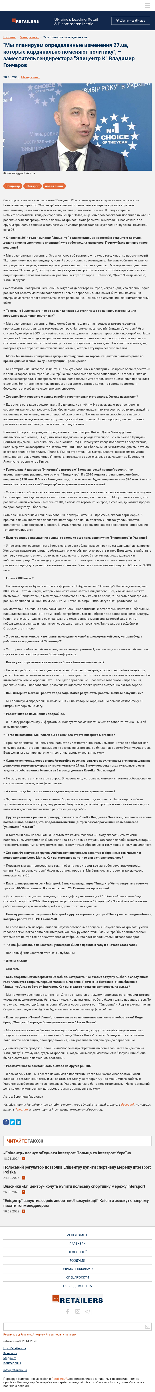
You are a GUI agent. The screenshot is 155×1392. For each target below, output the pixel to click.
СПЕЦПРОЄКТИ (77, 1277)
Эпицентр (13, 186)
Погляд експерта (77, 1286)
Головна (9, 37)
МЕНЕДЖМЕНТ (77, 1235)
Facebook (128, 1104)
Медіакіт (9, 1358)
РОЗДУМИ (77, 1260)
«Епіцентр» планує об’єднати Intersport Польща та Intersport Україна (67, 1153)
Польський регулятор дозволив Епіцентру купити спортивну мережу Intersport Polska (77, 1169)
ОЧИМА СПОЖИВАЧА (77, 1269)
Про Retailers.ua (14, 1348)
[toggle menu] (148, 5)
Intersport (33, 186)
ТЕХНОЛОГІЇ (77, 1252)
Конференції (12, 1363)
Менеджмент (29, 37)
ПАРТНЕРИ (77, 1243)
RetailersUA (60, 1378)
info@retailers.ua (15, 1370)
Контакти (10, 1353)
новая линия (54, 186)
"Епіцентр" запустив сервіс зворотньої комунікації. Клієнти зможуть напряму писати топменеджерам (76, 1203)
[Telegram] (87, 1311)
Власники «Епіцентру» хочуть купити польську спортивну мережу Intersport (74, 1186)
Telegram (21, 1109)
